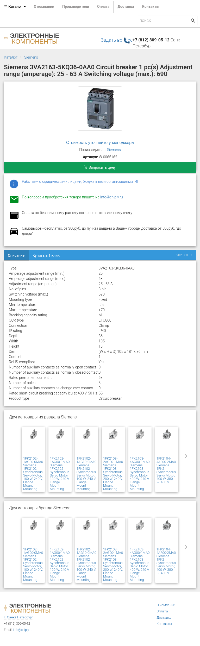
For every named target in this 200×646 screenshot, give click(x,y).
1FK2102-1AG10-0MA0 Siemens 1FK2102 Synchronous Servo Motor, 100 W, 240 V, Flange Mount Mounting (86, 473)
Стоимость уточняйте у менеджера (100, 142)
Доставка (125, 6)
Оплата (103, 6)
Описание (16, 255)
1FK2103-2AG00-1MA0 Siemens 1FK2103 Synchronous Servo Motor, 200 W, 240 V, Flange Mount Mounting (113, 473)
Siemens (31, 57)
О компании (44, 6)
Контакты (150, 6)
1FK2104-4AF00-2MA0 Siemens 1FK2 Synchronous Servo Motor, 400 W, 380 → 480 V (166, 470)
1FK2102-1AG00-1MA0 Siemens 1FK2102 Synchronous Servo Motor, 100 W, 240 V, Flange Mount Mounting (60, 473)
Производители (75, 6)
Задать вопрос (117, 40)
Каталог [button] (15, 6)
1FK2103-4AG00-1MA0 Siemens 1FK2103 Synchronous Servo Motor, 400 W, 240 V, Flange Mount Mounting (139, 473)
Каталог (10, 57)
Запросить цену (100, 167)
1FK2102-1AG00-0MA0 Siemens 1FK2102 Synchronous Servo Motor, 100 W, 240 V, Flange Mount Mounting (33, 473)
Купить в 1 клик (46, 255)
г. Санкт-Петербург (18, 617)
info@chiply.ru (111, 197)
